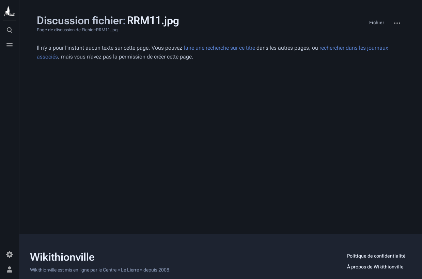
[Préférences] (9, 254)
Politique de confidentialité (376, 256)
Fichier (376, 22)
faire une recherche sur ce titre (219, 48)
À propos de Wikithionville (375, 266)
